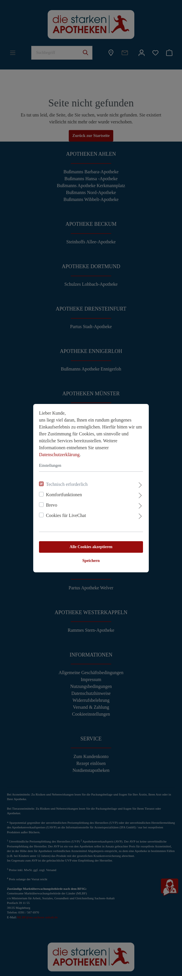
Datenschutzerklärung (59, 454)
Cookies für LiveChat (66, 515)
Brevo (51, 505)
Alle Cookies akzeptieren (91, 547)
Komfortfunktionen (64, 494)
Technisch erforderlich (67, 484)
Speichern (91, 560)
